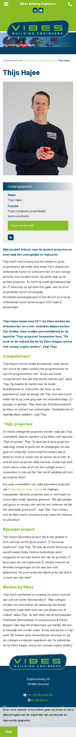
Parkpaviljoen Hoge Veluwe (25, 489)
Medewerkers (49, 60)
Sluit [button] (9, 731)
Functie (13, 206)
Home (27, 60)
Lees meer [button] (39, 720)
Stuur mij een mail (22, 225)
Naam (12, 195)
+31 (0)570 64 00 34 (39, 695)
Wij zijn (36, 60)
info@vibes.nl (39, 700)
